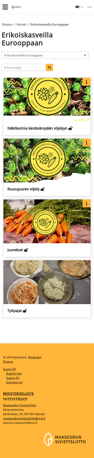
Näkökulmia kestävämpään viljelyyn (37, 128)
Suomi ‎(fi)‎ (9, 369)
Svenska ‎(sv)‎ (14, 382)
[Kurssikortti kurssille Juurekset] (47, 228)
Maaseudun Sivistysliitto (19, 405)
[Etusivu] (16, 7)
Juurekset (15, 249)
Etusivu (7, 24)
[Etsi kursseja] (24, 67)
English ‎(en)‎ (14, 373)
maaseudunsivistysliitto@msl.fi (24, 418)
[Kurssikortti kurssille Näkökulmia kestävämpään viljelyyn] (47, 106)
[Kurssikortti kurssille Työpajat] (47, 288)
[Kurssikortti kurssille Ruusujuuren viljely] (47, 167)
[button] (79, 7)
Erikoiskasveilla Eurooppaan (49, 24)
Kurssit (21, 24)
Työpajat (14, 310)
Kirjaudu (89, 7)
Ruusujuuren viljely (23, 189)
